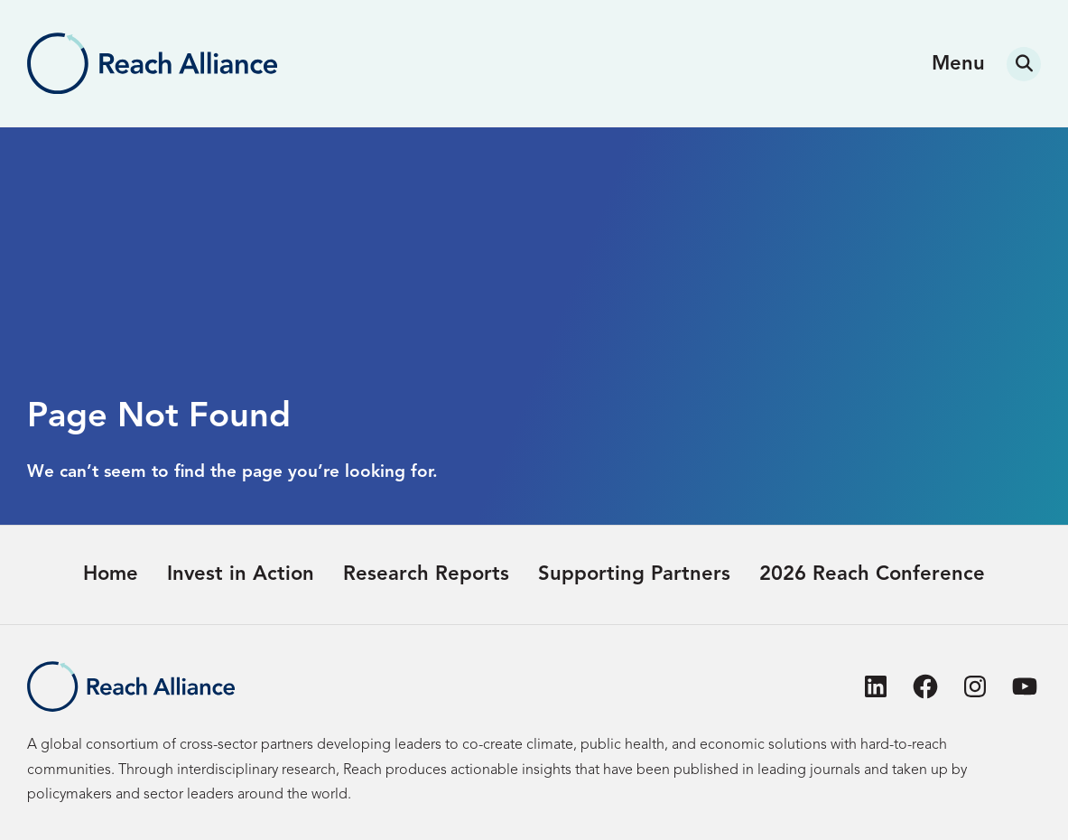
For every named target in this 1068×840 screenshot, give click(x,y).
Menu (958, 64)
